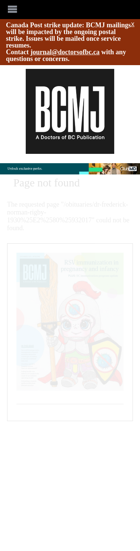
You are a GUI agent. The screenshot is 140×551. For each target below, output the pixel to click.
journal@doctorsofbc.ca (65, 52)
